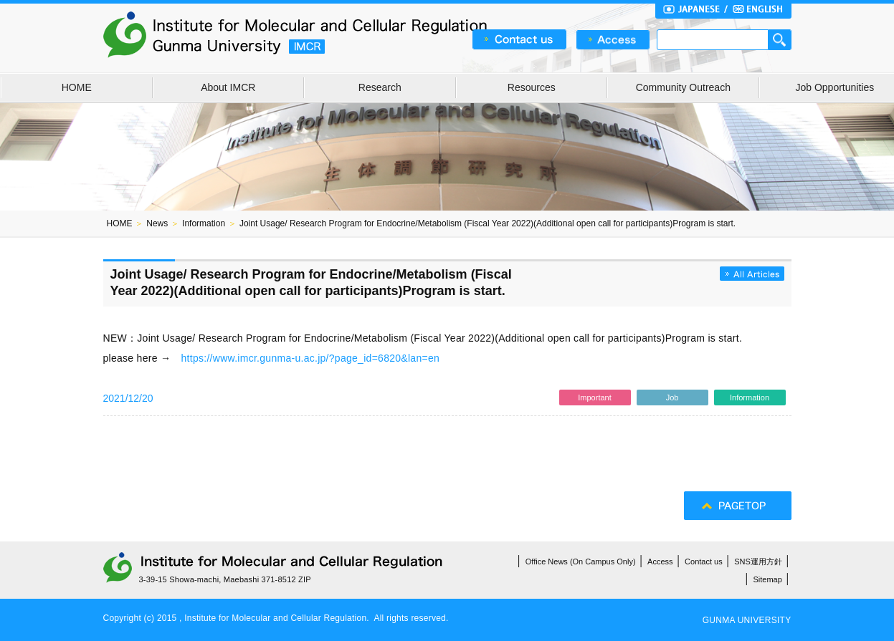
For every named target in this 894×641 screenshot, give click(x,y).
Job (672, 397)
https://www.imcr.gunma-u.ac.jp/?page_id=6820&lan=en (310, 358)
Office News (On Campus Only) (581, 561)
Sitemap (767, 579)
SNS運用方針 (758, 561)
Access (659, 561)
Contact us (704, 561)
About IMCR (228, 87)
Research (379, 87)
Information (203, 223)
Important (594, 397)
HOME (77, 87)
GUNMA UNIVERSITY (747, 620)
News (157, 223)
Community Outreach (683, 87)
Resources (532, 87)
